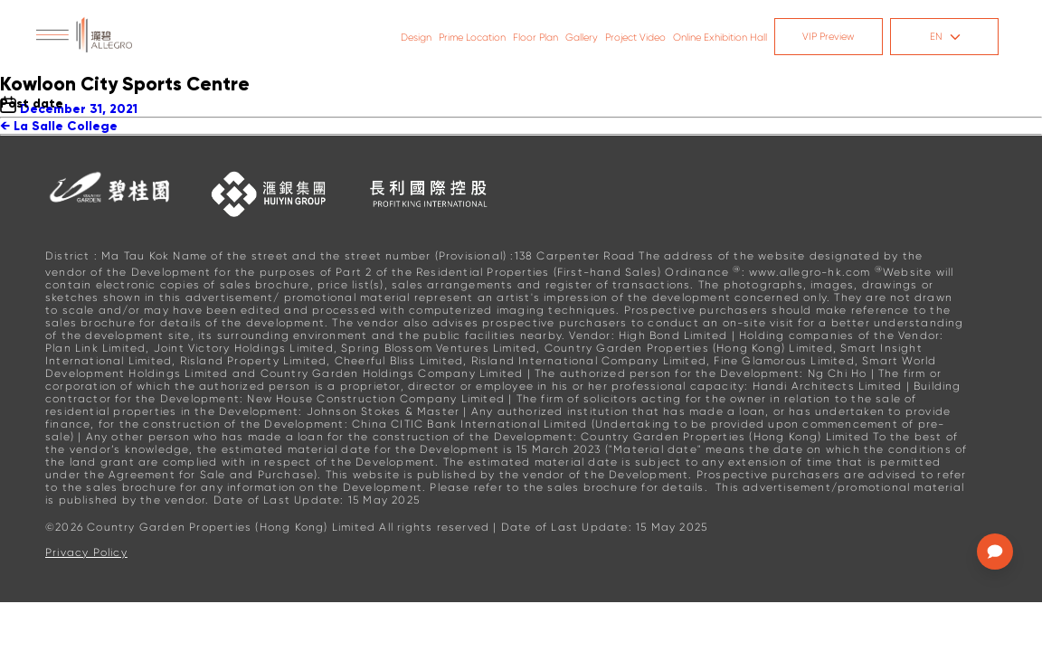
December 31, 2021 (78, 109)
